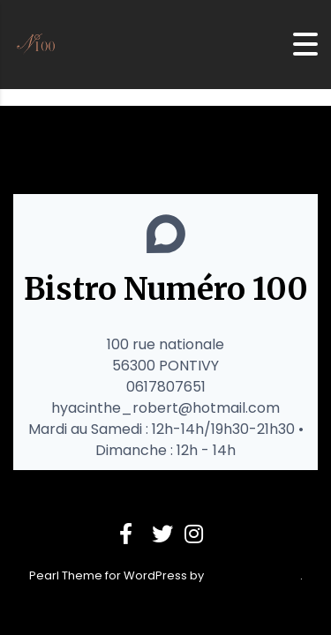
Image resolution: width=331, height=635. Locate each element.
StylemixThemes (253, 575)
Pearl (44, 575)
